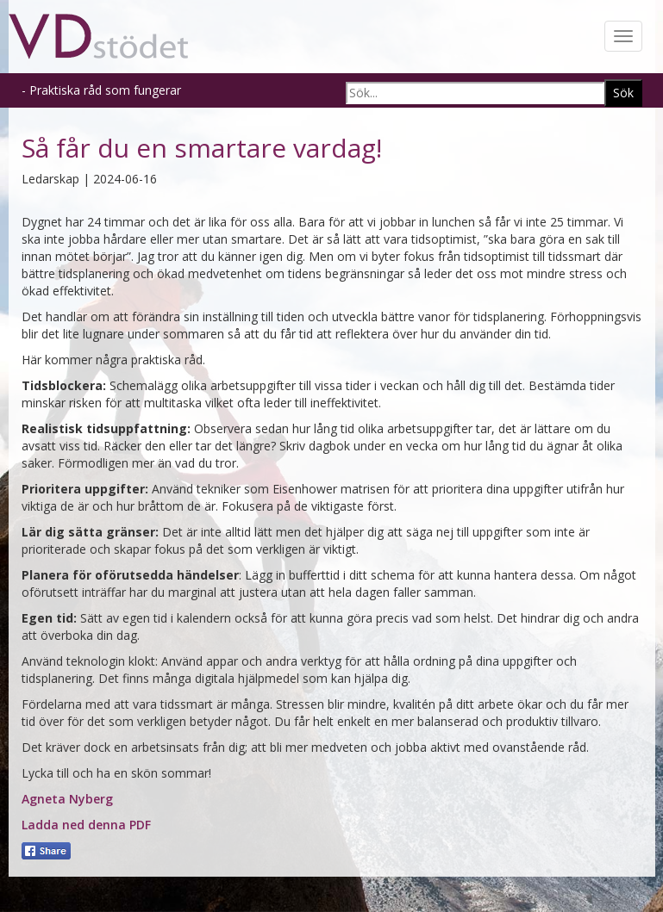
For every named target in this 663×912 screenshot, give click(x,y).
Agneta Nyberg (67, 799)
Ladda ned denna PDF (86, 824)
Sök (623, 92)
